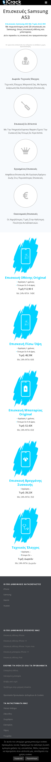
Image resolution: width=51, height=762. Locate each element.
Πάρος (6, 730)
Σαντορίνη (7, 725)
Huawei (6, 605)
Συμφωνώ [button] (18, 758)
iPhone (6, 589)
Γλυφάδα (7, 736)
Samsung (7, 594)
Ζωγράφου (8, 719)
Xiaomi (6, 600)
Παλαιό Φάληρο (10, 708)
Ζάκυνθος (7, 714)
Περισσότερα (32, 758)
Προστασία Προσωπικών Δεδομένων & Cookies (23, 695)
